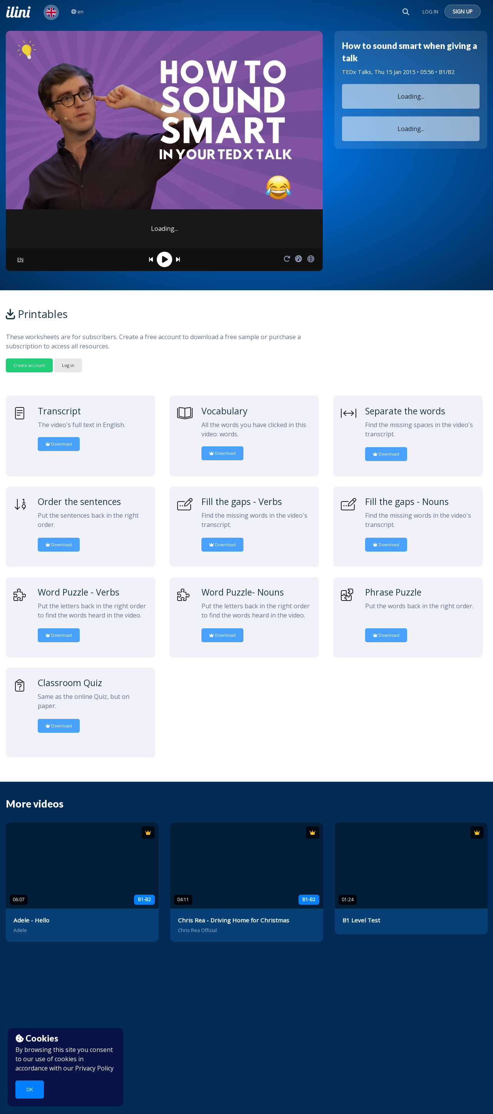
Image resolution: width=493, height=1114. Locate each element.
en (77, 11)
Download (58, 444)
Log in (68, 365)
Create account (29, 365)
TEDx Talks (356, 72)
